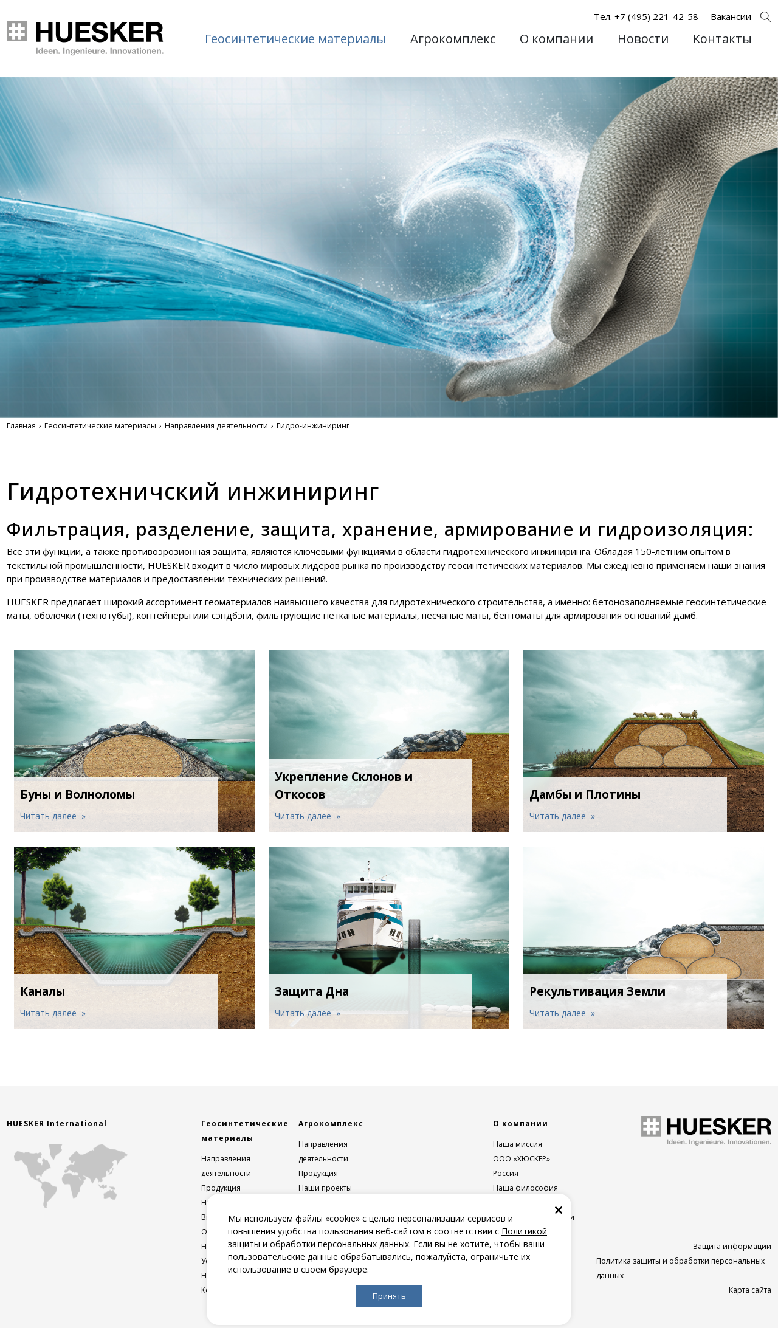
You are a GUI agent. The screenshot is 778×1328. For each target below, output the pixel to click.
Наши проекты (325, 1188)
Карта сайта (750, 1290)
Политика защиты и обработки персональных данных (680, 1268)
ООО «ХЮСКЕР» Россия (521, 1166)
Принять (389, 1295)
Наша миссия (517, 1144)
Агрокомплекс (452, 38)
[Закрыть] (558, 1209)
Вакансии (731, 16)
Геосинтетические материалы (295, 38)
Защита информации (732, 1246)
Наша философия (525, 1188)
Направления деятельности (216, 426)
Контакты (722, 38)
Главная (21, 426)
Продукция (221, 1188)
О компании (556, 38)
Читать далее (49, 816)
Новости (643, 38)
